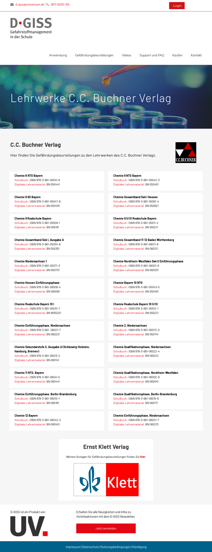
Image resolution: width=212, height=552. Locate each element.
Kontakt (196, 55)
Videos (126, 55)
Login (177, 5)
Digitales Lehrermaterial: (30, 184)
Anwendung (58, 55)
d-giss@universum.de (27, 4)
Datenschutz (90, 547)
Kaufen (177, 55)
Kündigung (139, 547)
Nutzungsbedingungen (116, 547)
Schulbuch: (22, 180)
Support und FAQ (151, 55)
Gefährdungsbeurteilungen (94, 55)
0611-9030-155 (58, 4)
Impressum (73, 547)
